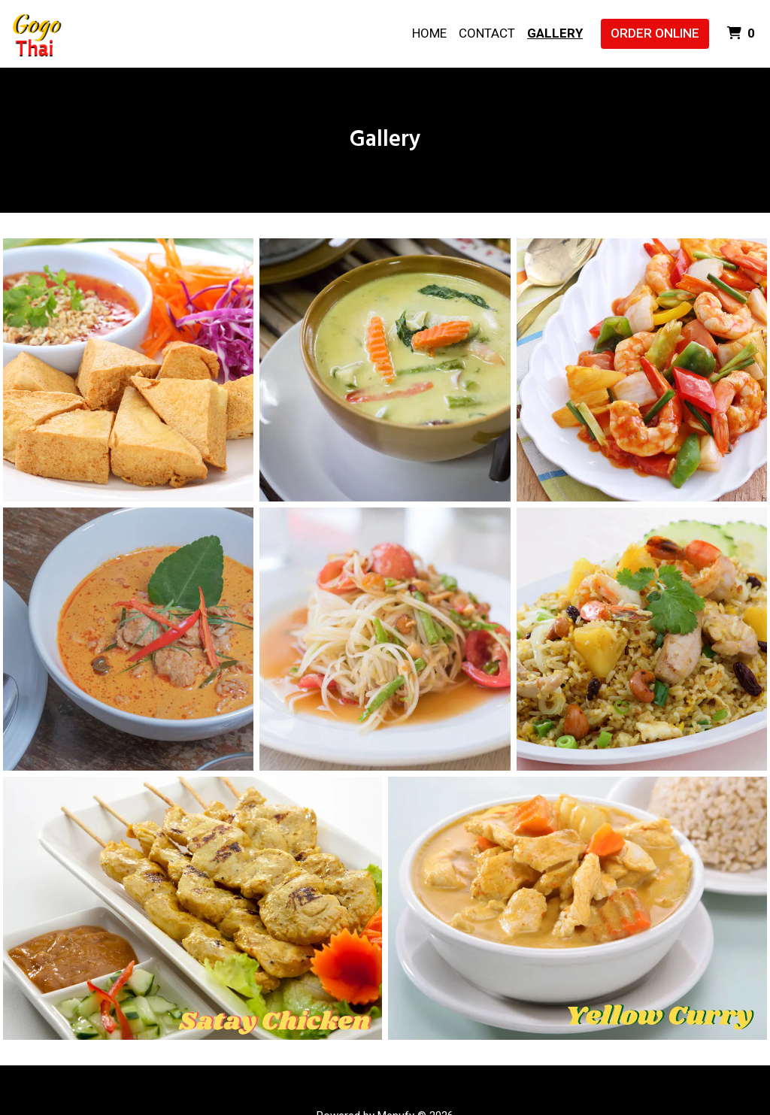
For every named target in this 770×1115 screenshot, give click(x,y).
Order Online (655, 33)
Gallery (555, 33)
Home (429, 33)
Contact (487, 33)
